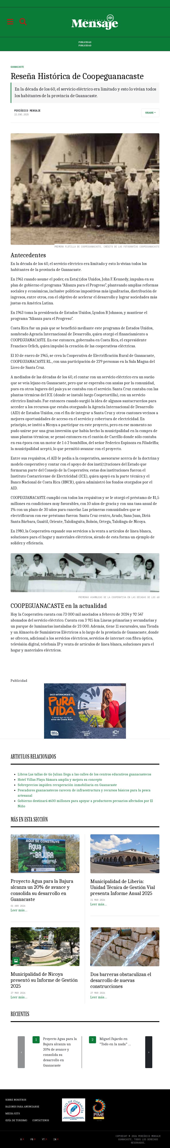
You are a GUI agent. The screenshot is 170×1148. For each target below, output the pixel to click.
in (55, 1139)
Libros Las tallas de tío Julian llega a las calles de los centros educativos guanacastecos (84, 774)
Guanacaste (17, 67)
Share (149, 112)
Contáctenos (40, 1120)
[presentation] (21, 1052)
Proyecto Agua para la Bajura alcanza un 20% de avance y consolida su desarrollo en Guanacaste (42, 890)
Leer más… (19, 910)
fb (32, 1139)
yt (43, 1139)
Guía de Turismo (16, 1120)
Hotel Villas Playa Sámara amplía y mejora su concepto (60, 780)
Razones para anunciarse (22, 1106)
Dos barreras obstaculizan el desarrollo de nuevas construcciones (120, 980)
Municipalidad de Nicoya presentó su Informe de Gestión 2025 (44, 980)
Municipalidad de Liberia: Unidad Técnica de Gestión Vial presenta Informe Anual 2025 (122, 887)
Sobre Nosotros (15, 1099)
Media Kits (12, 1113)
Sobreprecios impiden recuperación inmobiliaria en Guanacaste (67, 785)
